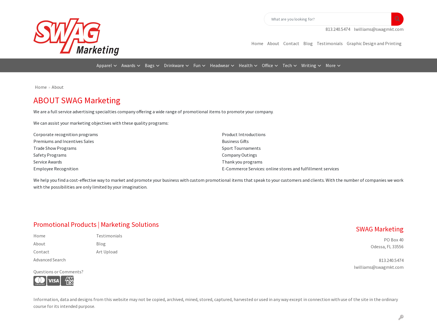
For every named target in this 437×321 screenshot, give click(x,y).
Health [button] (245, 65)
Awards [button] (128, 65)
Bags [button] (150, 65)
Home (257, 43)
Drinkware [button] (174, 65)
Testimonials (330, 43)
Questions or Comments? (58, 271)
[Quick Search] (328, 19)
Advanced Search (49, 260)
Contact (291, 43)
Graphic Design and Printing (374, 43)
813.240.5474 (338, 29)
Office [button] (267, 65)
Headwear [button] (219, 65)
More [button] (331, 65)
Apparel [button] (104, 65)
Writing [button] (308, 65)
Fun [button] (197, 65)
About (273, 43)
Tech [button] (287, 65)
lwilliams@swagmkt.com (379, 29)
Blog (308, 43)
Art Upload (106, 252)
